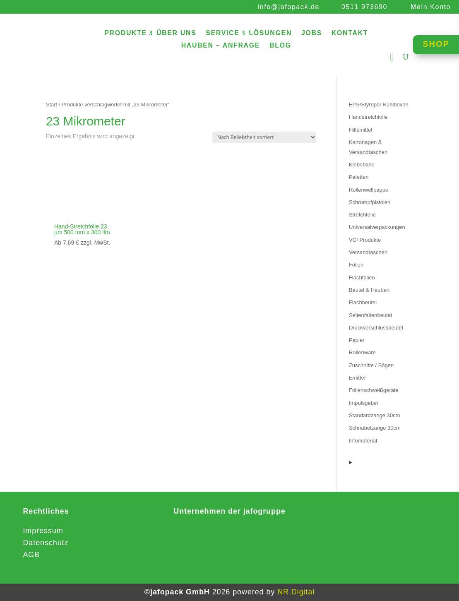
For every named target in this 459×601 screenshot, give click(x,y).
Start (51, 104)
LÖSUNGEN (270, 33)
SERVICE (222, 33)
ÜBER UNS (176, 33)
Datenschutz (45, 542)
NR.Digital (296, 592)
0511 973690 (364, 6)
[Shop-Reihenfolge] (264, 137)
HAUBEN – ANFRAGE (220, 46)
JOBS (311, 33)
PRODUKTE (125, 33)
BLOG (280, 46)
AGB (31, 555)
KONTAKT (350, 33)
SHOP (436, 43)
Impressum (43, 530)
